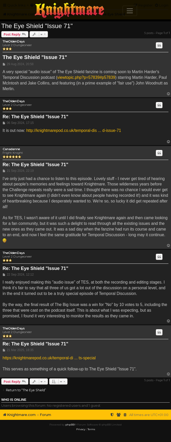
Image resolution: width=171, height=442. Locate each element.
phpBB (69, 424)
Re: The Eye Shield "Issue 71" (35, 116)
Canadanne (11, 149)
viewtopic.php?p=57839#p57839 (86, 77)
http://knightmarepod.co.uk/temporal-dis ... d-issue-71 (73, 130)
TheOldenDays (13, 41)
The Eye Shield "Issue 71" (37, 25)
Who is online (13, 400)
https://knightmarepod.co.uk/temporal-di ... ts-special (49, 358)
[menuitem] (125, 415)
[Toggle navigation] (130, 11)
